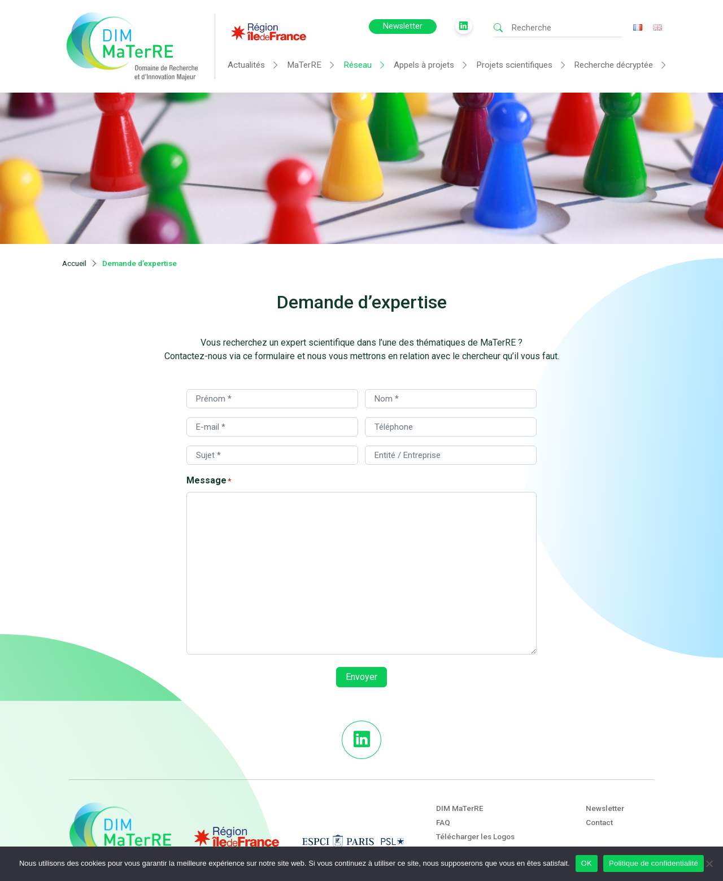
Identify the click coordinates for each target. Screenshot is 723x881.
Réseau (357, 65)
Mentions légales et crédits (484, 814)
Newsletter (403, 26)
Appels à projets (424, 65)
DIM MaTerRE (460, 772)
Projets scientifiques (514, 65)
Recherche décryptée (613, 65)
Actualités (246, 65)
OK (586, 863)
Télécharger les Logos (475, 800)
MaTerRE (304, 65)
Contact (599, 786)
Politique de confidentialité (653, 863)
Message (208, 445)
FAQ (443, 786)
